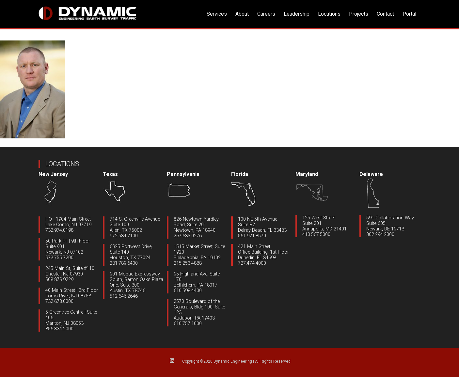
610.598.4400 (188, 290)
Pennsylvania (183, 174)
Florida (239, 174)
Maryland (306, 174)
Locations (329, 14)
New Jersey (53, 174)
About (242, 14)
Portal (409, 14)
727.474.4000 (252, 263)
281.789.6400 (124, 263)
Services (217, 14)
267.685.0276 (188, 236)
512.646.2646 (124, 296)
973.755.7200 (59, 257)
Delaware (371, 174)
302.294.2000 (380, 234)
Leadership (296, 14)
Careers (266, 14)
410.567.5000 (316, 234)
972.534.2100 (124, 236)
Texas (110, 174)
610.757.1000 (188, 323)
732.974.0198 (59, 230)
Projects (358, 14)
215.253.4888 (188, 263)
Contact (385, 14)
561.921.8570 (252, 236)
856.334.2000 (59, 329)
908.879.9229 (59, 279)
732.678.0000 (59, 301)
